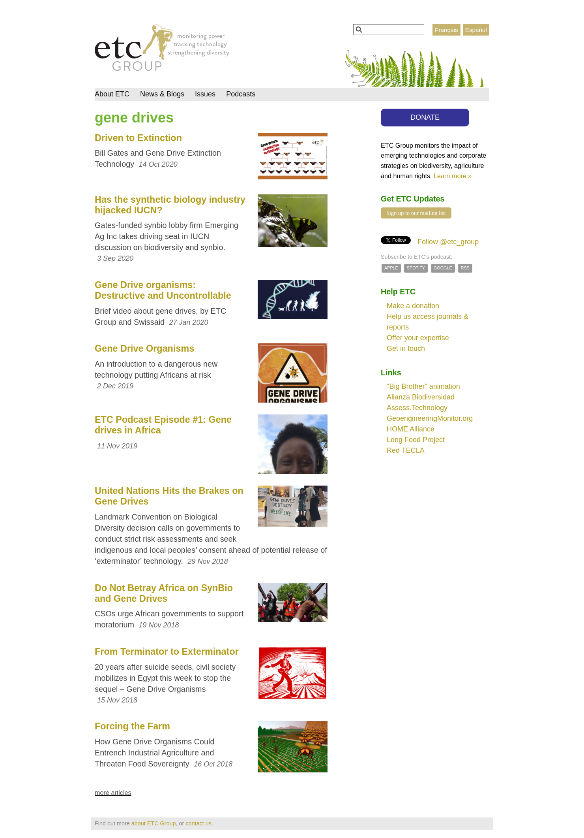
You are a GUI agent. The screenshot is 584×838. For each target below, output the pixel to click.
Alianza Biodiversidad (421, 397)
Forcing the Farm (132, 726)
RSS (465, 268)
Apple (391, 268)
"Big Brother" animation (423, 386)
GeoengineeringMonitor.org (430, 418)
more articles (113, 792)
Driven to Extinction (138, 138)
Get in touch (406, 348)
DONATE (425, 117)
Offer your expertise (418, 338)
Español (476, 29)
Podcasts (240, 94)
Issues (205, 94)
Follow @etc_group (448, 242)
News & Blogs (162, 94)
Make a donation (413, 306)
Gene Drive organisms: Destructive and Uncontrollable (163, 290)
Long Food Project (416, 440)
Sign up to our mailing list (416, 213)
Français (446, 29)
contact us (198, 823)
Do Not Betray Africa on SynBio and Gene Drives (164, 593)
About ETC (112, 94)
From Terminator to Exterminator (167, 651)
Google (443, 268)
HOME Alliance (410, 429)
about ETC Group (153, 823)
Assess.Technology (417, 408)
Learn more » (453, 175)
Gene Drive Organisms (144, 348)
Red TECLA (406, 450)
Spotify (416, 268)
